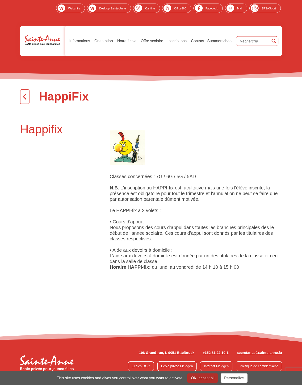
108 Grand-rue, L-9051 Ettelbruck (166, 352)
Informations (79, 41)
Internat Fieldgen (216, 366)
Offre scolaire (151, 41)
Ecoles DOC (141, 366)
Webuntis (74, 8)
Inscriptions (177, 41)
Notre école (126, 41)
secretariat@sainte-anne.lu (259, 352)
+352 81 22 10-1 (216, 352)
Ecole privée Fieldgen (177, 366)
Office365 (180, 8)
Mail (239, 8)
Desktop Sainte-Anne (112, 8)
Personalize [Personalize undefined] (234, 378)
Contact (197, 41)
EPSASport (268, 8)
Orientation (103, 41)
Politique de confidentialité (259, 366)
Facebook (212, 8)
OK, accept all (202, 378)
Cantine (150, 8)
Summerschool (219, 41)
